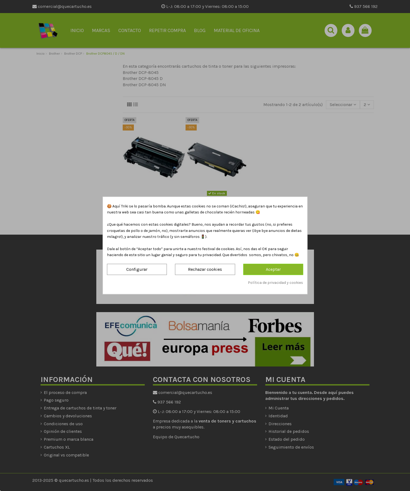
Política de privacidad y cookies (275, 282)
